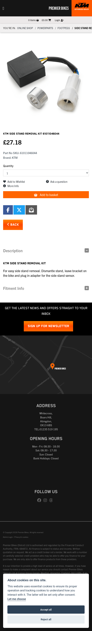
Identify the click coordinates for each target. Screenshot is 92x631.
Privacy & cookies (21, 537)
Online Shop (25, 28)
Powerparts (45, 28)
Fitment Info (13, 288)
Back (13, 225)
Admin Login (8, 537)
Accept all (46, 609)
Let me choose (16, 599)
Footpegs (64, 28)
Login (59, 20)
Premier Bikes (59, 8)
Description (13, 250)
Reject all (46, 619)
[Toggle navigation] (3, 8)
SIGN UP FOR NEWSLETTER (48, 326)
